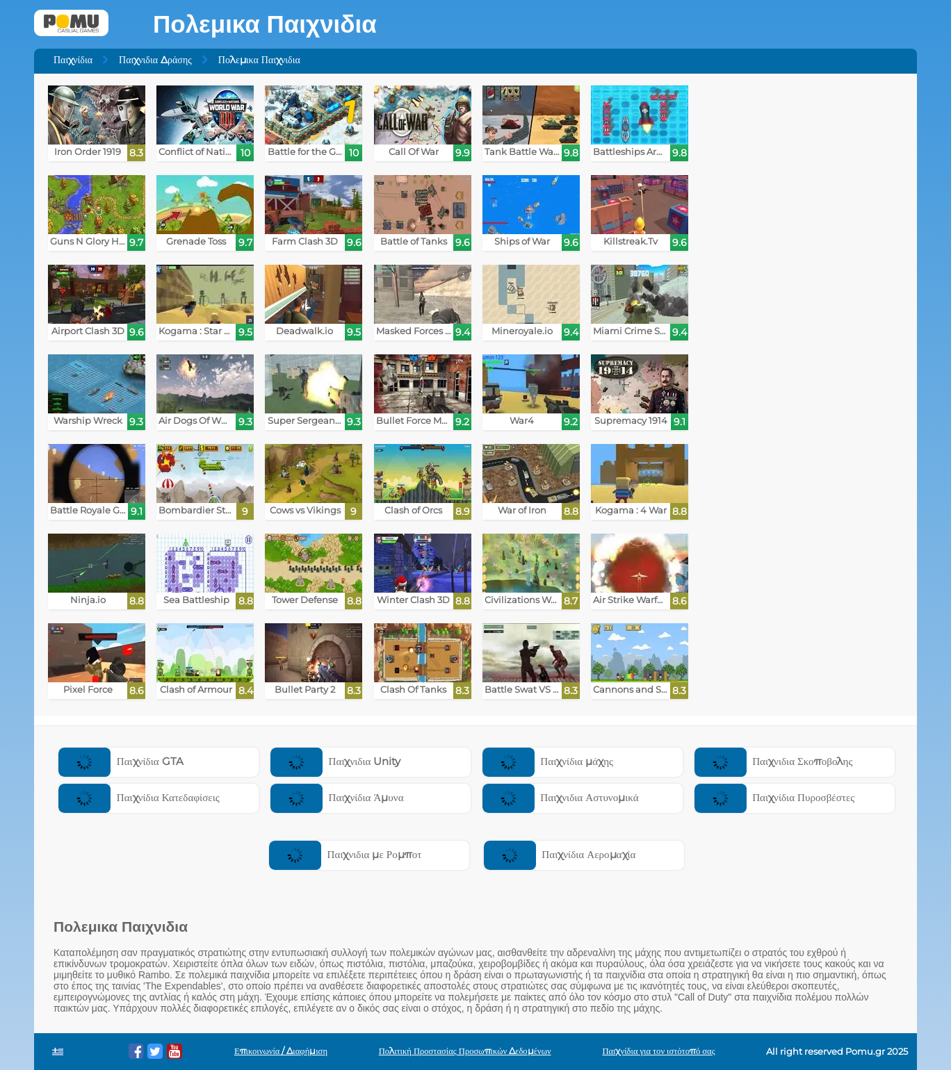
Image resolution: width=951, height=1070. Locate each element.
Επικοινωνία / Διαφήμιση (280, 1051)
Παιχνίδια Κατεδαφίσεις (138, 797)
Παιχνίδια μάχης (547, 761)
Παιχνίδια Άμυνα (337, 797)
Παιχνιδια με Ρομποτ (345, 854)
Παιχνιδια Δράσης (155, 60)
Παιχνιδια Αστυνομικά (560, 797)
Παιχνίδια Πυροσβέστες (774, 797)
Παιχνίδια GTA (120, 761)
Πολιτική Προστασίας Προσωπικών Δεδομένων (465, 1051)
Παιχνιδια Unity (335, 761)
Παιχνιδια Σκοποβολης (773, 761)
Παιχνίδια (73, 60)
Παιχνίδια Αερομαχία (560, 854)
